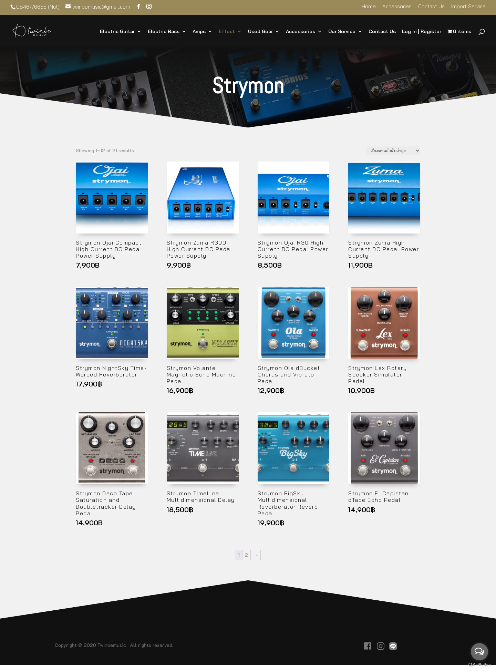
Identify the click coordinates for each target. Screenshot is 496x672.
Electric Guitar (117, 31)
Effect (227, 31)
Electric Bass (163, 31)
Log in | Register (421, 31)
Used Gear (260, 31)
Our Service (341, 31)
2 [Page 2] (246, 554)
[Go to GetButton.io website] (479, 665)
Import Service (468, 7)
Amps (199, 31)
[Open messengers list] (479, 651)
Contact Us (431, 7)
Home (369, 7)
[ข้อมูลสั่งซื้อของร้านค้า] (393, 150)
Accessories (397, 7)
